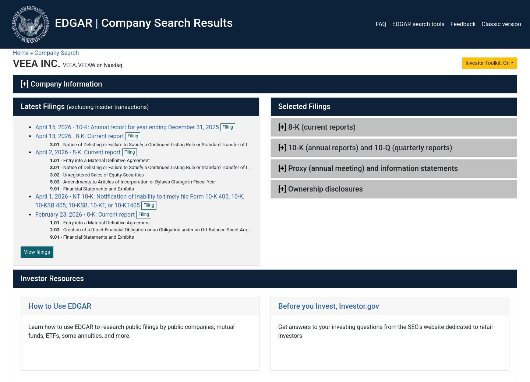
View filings (37, 252)
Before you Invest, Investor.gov (328, 306)
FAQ (381, 24)
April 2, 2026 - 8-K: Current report (78, 152)
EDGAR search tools (418, 24)
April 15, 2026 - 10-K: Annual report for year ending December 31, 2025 (127, 127)
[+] (25, 84)
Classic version (501, 24)
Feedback (463, 24)
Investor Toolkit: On (488, 63)
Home (21, 52)
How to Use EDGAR (59, 306)
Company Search (57, 52)
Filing (229, 127)
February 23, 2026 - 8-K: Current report (85, 214)
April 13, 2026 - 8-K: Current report (80, 136)
